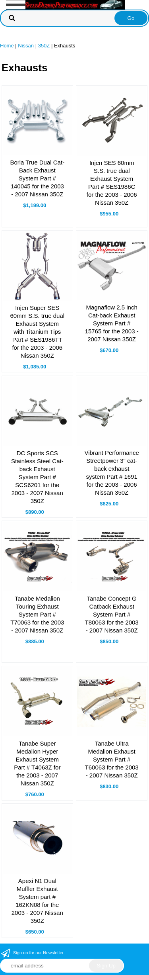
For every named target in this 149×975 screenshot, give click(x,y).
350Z (44, 46)
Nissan (26, 46)
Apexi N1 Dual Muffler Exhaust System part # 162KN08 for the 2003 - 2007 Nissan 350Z (37, 900)
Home (7, 46)
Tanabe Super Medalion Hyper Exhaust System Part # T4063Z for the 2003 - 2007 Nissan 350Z (37, 763)
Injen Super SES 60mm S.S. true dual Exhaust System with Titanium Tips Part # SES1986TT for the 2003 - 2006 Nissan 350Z (37, 331)
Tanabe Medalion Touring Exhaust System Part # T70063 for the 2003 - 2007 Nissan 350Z (37, 614)
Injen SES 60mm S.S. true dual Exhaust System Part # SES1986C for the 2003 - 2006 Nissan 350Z (112, 182)
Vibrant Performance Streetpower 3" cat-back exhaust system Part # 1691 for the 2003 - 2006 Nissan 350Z (112, 472)
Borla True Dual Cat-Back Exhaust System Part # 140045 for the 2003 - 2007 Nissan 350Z (37, 178)
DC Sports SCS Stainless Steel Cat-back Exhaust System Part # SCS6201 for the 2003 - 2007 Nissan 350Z (37, 477)
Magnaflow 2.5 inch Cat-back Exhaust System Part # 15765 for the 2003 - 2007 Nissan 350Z (112, 323)
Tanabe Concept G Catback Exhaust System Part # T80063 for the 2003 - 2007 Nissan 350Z (112, 614)
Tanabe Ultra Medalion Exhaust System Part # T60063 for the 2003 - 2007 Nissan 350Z (112, 759)
